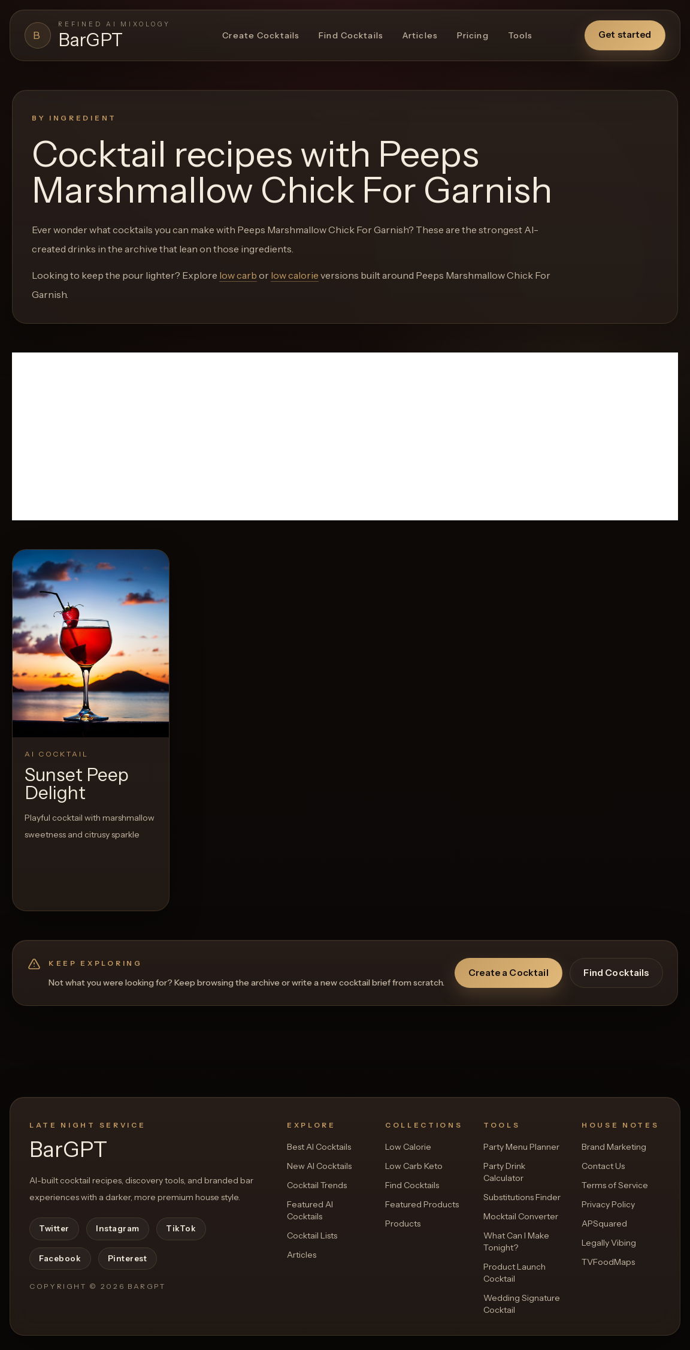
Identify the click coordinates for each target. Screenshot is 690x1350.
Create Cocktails (260, 35)
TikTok (181, 1228)
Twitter (54, 1228)
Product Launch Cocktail (514, 1272)
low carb (238, 275)
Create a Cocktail (508, 972)
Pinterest (127, 1258)
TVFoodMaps (608, 1261)
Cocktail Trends (317, 1185)
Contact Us (603, 1166)
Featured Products (422, 1204)
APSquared (604, 1223)
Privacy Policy (608, 1204)
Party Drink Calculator (504, 1172)
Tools (520, 35)
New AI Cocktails (319, 1166)
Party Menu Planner (521, 1146)
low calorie (295, 275)
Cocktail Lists (312, 1235)
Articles (420, 35)
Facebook (60, 1258)
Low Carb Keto (414, 1166)
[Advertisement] (345, 436)
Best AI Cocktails (319, 1146)
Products (402, 1223)
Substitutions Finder (522, 1197)
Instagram (118, 1228)
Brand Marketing (614, 1146)
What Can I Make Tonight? (516, 1241)
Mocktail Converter (520, 1216)
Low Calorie (408, 1146)
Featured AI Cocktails (310, 1210)
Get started (625, 34)
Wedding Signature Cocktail (521, 1303)
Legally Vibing (609, 1242)
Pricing (473, 35)
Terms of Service (615, 1185)
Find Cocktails (351, 35)
